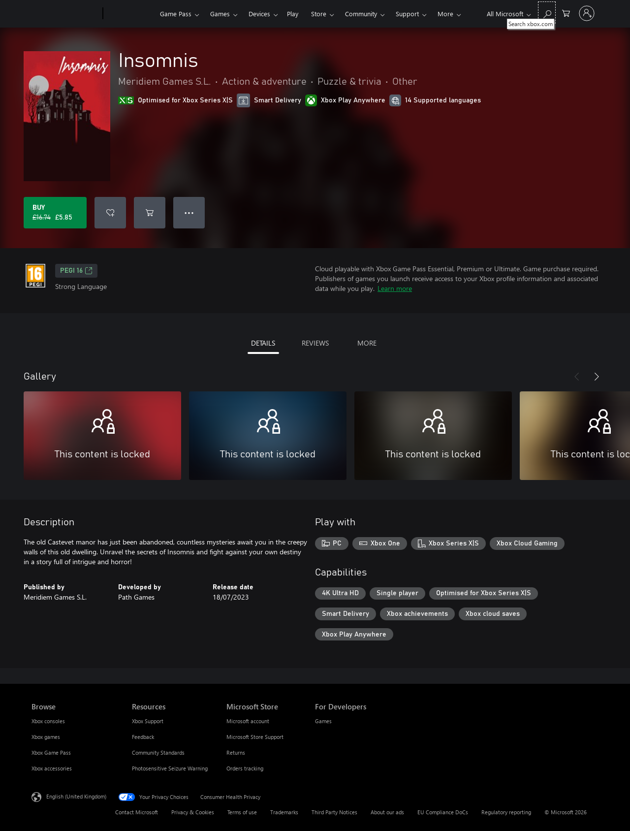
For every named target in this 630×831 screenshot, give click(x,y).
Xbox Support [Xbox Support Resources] (147, 721)
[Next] (596, 377)
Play (292, 13)
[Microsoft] (65, 13)
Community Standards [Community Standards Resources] (158, 752)
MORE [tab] (367, 343)
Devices (259, 13)
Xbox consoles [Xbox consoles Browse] (48, 721)
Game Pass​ (175, 13)
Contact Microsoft (136, 812)
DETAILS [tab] (263, 343)
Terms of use (242, 812)
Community (361, 13)
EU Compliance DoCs (442, 812)
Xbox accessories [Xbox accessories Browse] (52, 768)
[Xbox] (130, 13)
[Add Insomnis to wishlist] (110, 212)
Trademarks (284, 812)
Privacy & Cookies (192, 812)
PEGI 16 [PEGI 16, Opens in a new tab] (76, 271)
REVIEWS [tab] (315, 343)
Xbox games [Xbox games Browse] (46, 737)
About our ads (387, 812)
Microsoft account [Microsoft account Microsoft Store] (247, 721)
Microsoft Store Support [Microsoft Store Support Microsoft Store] (255, 737)
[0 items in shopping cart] (566, 12)
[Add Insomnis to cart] (149, 212)
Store (318, 13)
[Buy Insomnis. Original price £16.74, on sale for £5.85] (55, 212)
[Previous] (577, 377)
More (445, 13)
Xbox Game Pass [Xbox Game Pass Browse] (51, 752)
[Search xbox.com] (547, 12)
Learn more (395, 288)
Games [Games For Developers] (323, 721)
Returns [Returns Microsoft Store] (235, 752)
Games (220, 13)
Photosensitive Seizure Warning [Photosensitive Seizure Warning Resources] (170, 768)
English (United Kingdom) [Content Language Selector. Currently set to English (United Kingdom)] (76, 796)
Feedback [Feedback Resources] (143, 737)
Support (407, 13)
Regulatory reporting (506, 812)
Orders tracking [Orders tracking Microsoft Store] (244, 768)
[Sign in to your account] (586, 13)
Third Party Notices (334, 812)
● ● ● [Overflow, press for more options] (189, 212)
